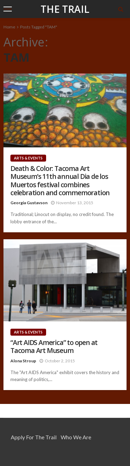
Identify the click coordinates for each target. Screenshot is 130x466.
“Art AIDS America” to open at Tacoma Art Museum (53, 346)
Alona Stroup (23, 360)
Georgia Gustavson (28, 202)
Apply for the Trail (34, 437)
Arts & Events (28, 158)
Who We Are (76, 437)
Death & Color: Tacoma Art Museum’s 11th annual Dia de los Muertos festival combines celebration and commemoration (60, 180)
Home (9, 26)
